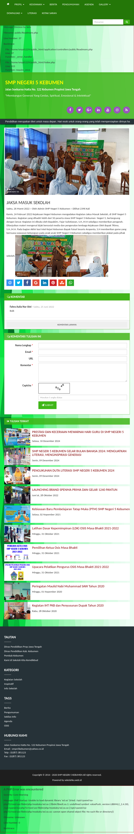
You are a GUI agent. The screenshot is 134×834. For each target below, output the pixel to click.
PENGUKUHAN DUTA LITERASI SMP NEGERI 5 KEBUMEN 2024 (73, 470)
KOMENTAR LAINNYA (66, 324)
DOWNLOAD (14, 13)
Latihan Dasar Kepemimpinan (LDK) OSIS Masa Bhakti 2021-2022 (75, 528)
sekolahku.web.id (73, 780)
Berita (7, 707)
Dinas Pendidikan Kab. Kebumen (21, 651)
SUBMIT (47, 405)
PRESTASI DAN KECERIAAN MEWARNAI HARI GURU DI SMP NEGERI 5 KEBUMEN (78, 434)
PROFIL (19, 4)
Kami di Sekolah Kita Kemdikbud (21, 660)
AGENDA (89, 4)
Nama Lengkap (24, 345)
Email (29, 352)
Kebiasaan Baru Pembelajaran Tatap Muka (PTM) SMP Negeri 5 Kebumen (81, 509)
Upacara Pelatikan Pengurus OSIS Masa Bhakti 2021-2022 (70, 567)
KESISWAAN (36, 4)
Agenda (8, 721)
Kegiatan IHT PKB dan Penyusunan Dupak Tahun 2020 (68, 605)
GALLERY (105, 4)
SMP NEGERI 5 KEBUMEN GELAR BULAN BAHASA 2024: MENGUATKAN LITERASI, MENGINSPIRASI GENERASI (79, 453)
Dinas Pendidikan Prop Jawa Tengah (23, 646)
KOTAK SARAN (49, 13)
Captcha (28, 385)
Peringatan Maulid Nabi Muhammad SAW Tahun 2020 (68, 586)
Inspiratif (9, 683)
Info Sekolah (10, 688)
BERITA (53, 4)
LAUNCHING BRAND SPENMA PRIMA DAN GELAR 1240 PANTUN (74, 490)
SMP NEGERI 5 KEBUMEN (69, 774)
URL (31, 358)
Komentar (26, 365)
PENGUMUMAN (70, 4)
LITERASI (32, 13)
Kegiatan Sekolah (13, 679)
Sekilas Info (10, 716)
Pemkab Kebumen (13, 655)
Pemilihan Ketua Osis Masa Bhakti (54, 548)
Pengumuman (11, 712)
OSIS (6, 725)
